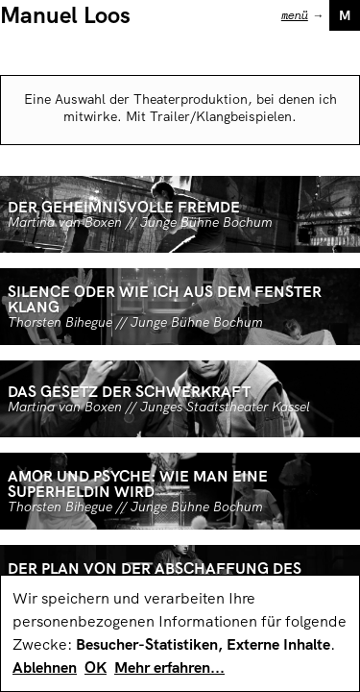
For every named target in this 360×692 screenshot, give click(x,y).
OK (95, 667)
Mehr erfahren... (169, 667)
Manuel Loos (65, 15)
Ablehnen (44, 667)
